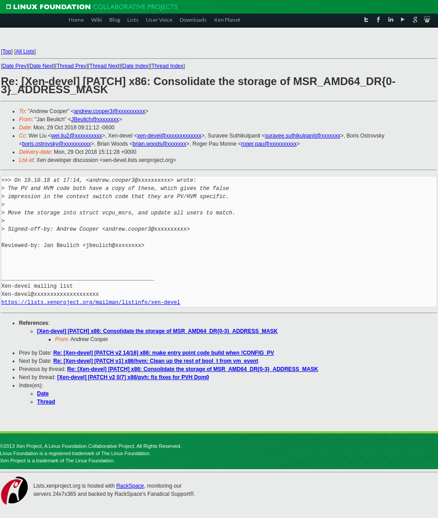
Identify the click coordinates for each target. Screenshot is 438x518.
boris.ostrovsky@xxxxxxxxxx (56, 144)
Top (6, 51)
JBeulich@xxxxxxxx (95, 119)
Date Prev (14, 66)
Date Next (41, 66)
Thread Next (104, 66)
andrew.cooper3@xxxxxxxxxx (109, 111)
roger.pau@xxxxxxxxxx (269, 144)
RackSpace (130, 486)
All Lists (25, 51)
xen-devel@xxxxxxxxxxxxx (169, 136)
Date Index (135, 66)
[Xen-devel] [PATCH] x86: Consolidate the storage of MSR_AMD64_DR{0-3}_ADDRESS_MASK (157, 331)
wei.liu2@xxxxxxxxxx (76, 136)
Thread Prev (71, 66)
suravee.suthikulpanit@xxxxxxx (302, 136)
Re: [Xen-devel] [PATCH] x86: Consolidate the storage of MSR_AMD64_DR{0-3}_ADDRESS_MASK (192, 369)
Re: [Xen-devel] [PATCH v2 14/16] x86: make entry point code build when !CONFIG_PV (163, 353)
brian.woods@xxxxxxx (159, 144)
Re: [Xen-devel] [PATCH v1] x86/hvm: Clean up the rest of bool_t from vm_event (155, 361)
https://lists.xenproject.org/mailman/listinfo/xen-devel (90, 302)
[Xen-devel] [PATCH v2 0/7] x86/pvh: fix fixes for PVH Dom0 (133, 377)
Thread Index (168, 66)
